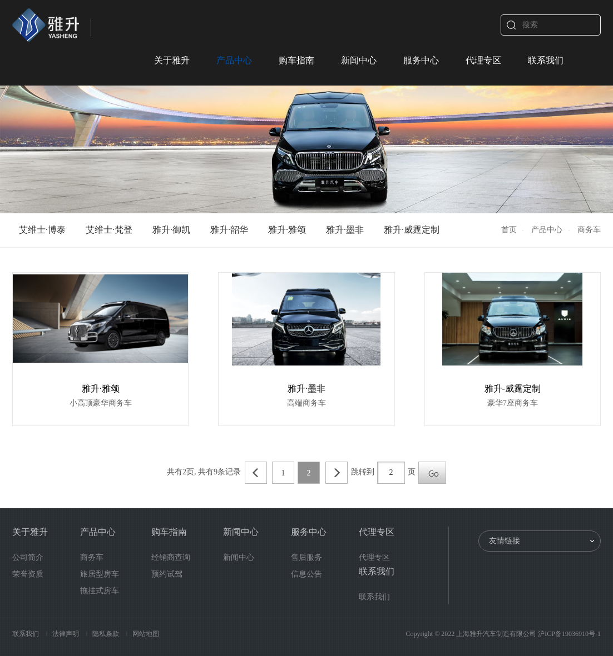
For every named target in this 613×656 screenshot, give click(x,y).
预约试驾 (166, 574)
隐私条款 (106, 634)
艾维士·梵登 (109, 229)
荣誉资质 (27, 574)
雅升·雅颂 (287, 229)
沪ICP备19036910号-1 (569, 634)
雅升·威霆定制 (411, 229)
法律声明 (66, 634)
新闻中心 (359, 60)
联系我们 (545, 60)
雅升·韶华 (229, 229)
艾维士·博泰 (42, 229)
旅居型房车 (99, 574)
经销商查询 (170, 557)
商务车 (91, 557)
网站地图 (145, 634)
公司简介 (27, 557)
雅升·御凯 (171, 229)
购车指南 (296, 60)
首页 (509, 230)
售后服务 (306, 557)
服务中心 (421, 60)
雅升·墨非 (345, 229)
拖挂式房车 (99, 591)
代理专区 (483, 60)
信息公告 (306, 574)
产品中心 (234, 60)
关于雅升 (172, 60)
